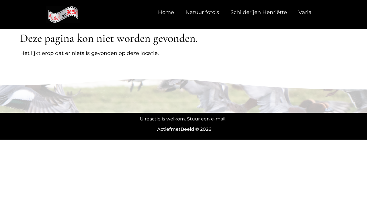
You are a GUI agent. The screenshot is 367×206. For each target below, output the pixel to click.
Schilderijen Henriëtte (259, 12)
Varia (305, 12)
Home (166, 12)
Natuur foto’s (202, 12)
